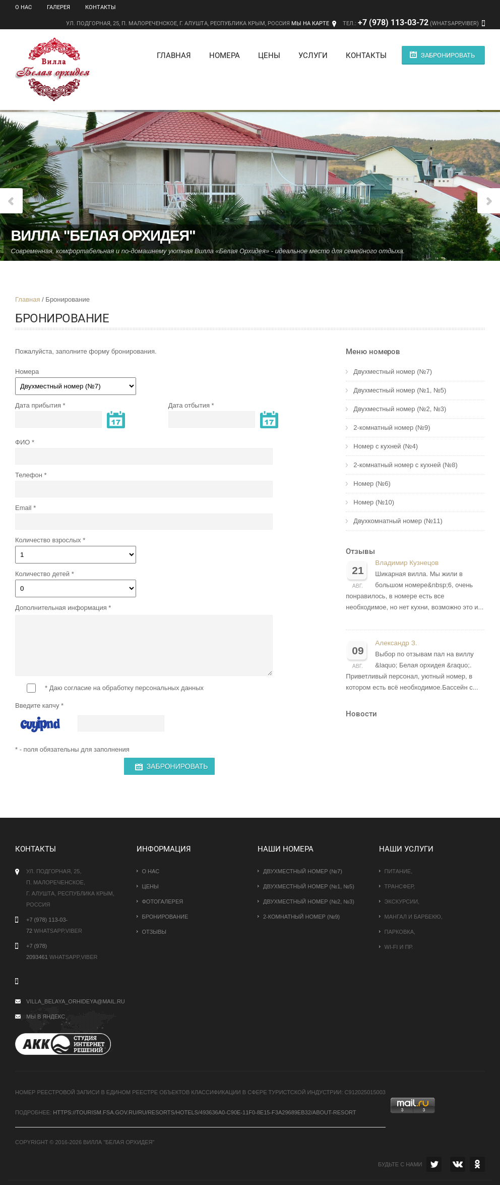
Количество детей (42, 574)
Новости (361, 713)
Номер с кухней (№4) (385, 446)
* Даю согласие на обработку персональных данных (115, 688)
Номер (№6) (371, 483)
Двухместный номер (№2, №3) (399, 409)
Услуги (310, 55)
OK (477, 1164)
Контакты (100, 7)
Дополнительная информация (61, 607)
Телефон (28, 475)
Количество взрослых (48, 540)
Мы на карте (310, 23)
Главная (171, 55)
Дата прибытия (38, 405)
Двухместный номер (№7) (392, 371)
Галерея (58, 7)
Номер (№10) (373, 502)
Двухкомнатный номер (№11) (397, 521)
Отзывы (360, 551)
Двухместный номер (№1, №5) (399, 390)
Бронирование (165, 917)
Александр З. (396, 643)
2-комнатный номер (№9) (391, 427)
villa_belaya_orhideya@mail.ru (75, 1001)
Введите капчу (37, 705)
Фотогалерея (162, 901)
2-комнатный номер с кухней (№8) (405, 465)
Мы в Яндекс (45, 1016)
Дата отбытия (189, 405)
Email (23, 508)
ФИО (22, 442)
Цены (266, 55)
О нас (23, 7)
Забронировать (448, 55)
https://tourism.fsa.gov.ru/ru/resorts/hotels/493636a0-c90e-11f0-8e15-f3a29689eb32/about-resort (204, 1112)
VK (457, 1164)
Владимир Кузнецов (407, 563)
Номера (221, 55)
